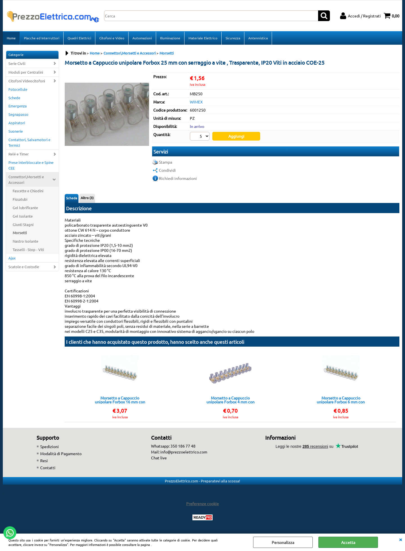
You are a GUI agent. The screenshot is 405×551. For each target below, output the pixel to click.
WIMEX (196, 101)
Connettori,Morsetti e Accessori (26, 179)
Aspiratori (16, 122)
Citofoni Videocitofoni (26, 80)
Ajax (12, 258)
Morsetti (20, 232)
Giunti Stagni (23, 224)
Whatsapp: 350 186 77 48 (173, 445)
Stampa (165, 161)
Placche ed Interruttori (41, 38)
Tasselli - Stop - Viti (28, 249)
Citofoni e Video (111, 38)
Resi (44, 460)
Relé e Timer (18, 154)
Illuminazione (170, 38)
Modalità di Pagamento (61, 453)
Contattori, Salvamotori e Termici (29, 142)
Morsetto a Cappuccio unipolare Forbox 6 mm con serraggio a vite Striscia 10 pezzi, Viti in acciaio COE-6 (341, 400)
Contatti (47, 467)
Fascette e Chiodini (28, 190)
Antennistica (258, 38)
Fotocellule (17, 89)
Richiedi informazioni (178, 178)
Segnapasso (18, 114)
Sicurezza (233, 38)
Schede (14, 97)
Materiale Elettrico (202, 38)
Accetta (348, 542)
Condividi (167, 170)
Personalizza (283, 542)
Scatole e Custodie (23, 266)
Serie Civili (16, 63)
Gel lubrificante (25, 207)
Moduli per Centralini (25, 72)
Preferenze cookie (202, 503)
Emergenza (17, 105)
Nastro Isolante (25, 241)
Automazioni (142, 38)
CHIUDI (400, 539)
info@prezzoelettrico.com (183, 451)
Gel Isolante (23, 216)
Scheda (71, 198)
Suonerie (15, 131)
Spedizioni (49, 446)
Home (11, 38)
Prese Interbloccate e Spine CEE (30, 165)
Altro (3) (87, 197)
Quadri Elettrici (79, 38)
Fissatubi (20, 199)
